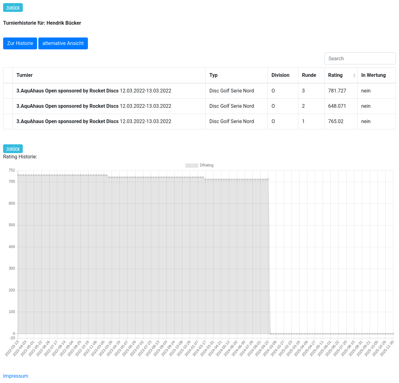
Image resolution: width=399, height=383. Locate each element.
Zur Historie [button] (20, 43)
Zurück (13, 7)
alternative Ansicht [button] (63, 43)
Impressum (15, 376)
